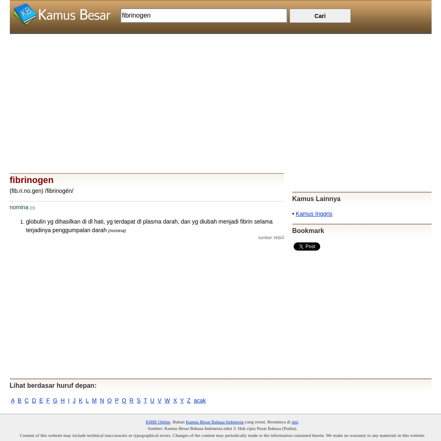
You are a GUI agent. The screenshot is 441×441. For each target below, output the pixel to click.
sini (295, 421)
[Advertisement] (221, 91)
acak (200, 400)
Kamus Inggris (314, 213)
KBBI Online (158, 421)
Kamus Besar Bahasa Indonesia (215, 421)
